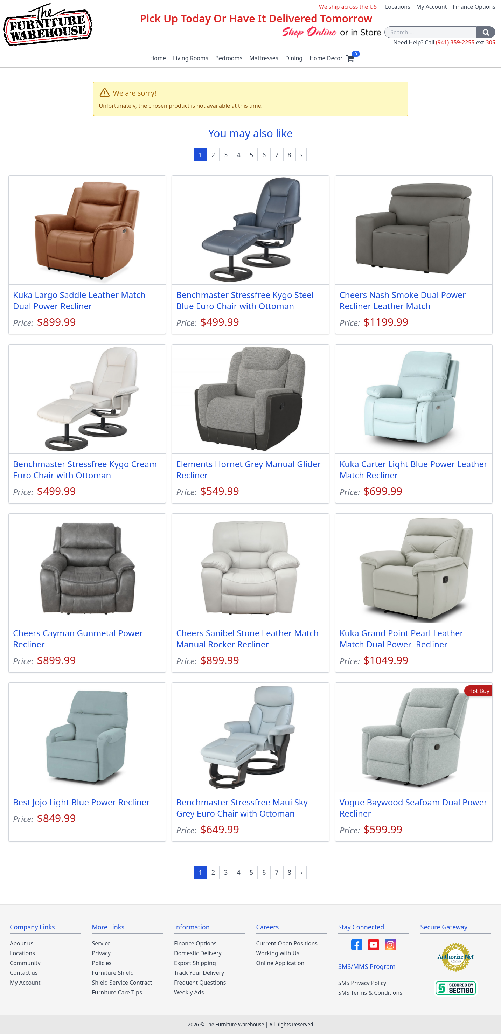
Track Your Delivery (199, 973)
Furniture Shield (113, 973)
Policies (102, 963)
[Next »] (301, 154)
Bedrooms (229, 58)
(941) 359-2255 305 (465, 42)
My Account (431, 7)
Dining (294, 58)
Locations (397, 7)
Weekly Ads (189, 992)
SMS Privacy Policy (362, 983)
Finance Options (474, 7)
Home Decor (325, 58)
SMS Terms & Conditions (370, 993)
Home (158, 58)
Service (101, 943)
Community (25, 963)
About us (21, 943)
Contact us (24, 973)
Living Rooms (190, 58)
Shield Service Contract (122, 982)
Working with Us (277, 953)
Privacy (101, 953)
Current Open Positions (287, 943)
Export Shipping (195, 963)
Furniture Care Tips (117, 992)
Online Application (280, 963)
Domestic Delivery (198, 953)
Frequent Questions (200, 982)
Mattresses (263, 58)
